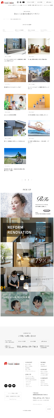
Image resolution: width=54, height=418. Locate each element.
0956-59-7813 (30, 347)
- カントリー (28, 383)
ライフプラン (44, 30)
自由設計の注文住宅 (29, 378)
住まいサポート (40, 5)
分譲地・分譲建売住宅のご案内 (13, 396)
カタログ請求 (39, 2)
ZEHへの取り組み (45, 385)
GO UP (49, 409)
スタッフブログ (44, 383)
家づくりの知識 (19, 30)
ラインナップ (25, 5)
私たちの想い (28, 364)
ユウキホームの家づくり (12, 5)
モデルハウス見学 (30, 2)
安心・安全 (27, 369)
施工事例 (29, 5)
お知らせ (43, 382)
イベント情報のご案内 (13, 393)
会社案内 (51, 5)
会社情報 (43, 380)
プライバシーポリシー (37, 404)
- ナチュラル (28, 381)
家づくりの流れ (28, 366)
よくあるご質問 (44, 374)
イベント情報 (19, 5)
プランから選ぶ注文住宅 (30, 379)
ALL (4, 30)
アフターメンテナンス (30, 371)
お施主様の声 (44, 366)
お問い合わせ (48, 2)
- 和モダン (27, 384)
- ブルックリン (28, 386)
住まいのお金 (31, 30)
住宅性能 (27, 367)
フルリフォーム (46, 5)
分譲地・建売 (34, 5)
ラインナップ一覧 (29, 376)
